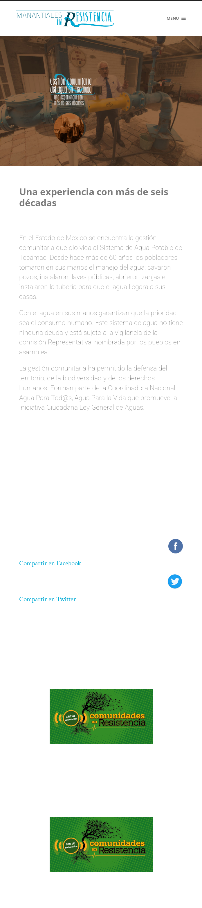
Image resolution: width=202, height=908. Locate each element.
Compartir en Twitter (47, 599)
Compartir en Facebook (50, 563)
